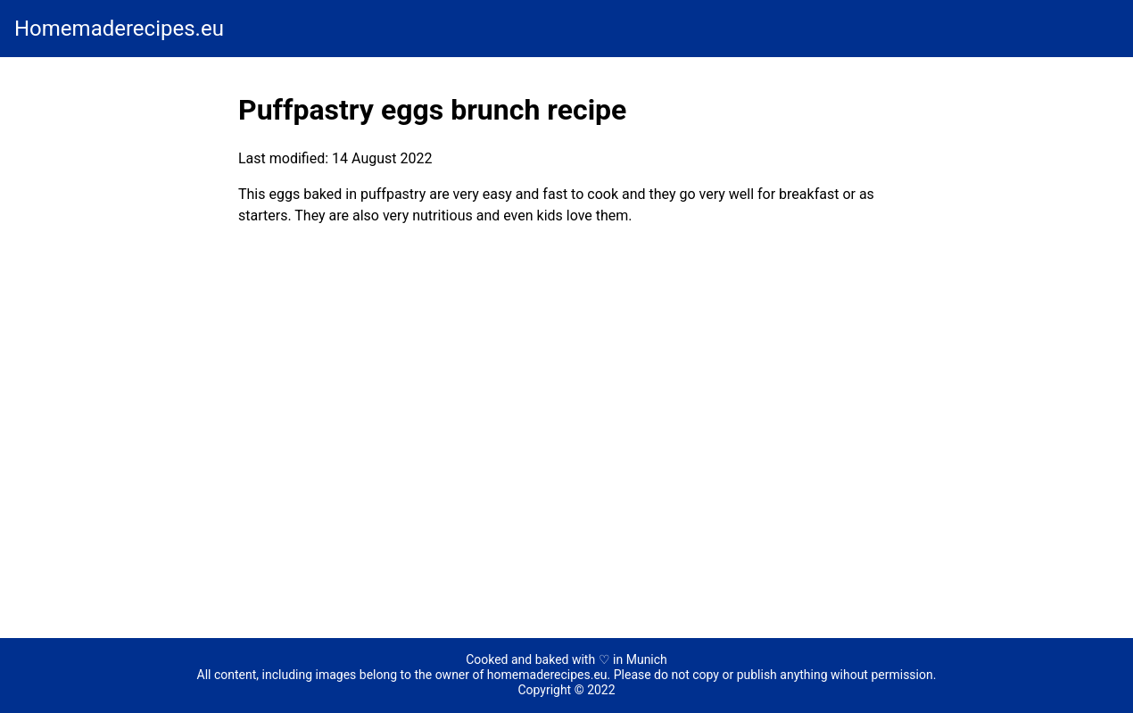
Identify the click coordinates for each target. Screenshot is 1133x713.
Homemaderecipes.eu (119, 28)
